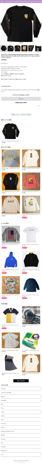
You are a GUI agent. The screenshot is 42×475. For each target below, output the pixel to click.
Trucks (2, 427)
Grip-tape (3, 423)
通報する (39, 105)
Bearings (3, 439)
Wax (2, 443)
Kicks (2, 408)
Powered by (21, 462)
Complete (3, 446)
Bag (2, 404)
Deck (2, 419)
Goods (2, 412)
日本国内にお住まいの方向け (21, 102)
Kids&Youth (4, 450)
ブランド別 (3, 388)
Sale (2, 454)
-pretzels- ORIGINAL (6, 392)
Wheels (3, 435)
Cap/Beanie (4, 400)
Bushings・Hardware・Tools (7, 431)
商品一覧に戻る (21, 380)
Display (3, 415)
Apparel (3, 396)
